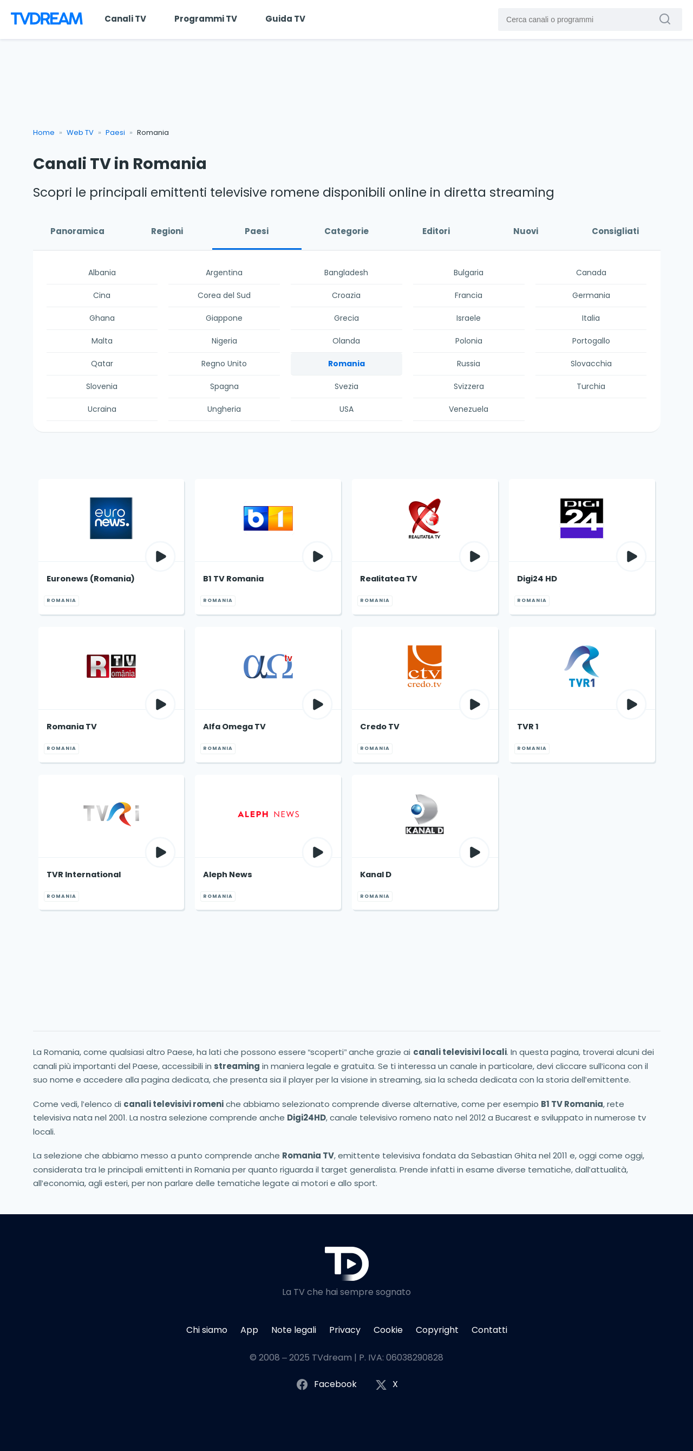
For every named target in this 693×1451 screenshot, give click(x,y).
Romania (346, 363)
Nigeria (224, 340)
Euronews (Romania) (91, 578)
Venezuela (468, 409)
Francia (468, 295)
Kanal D (375, 874)
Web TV (80, 132)
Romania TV (72, 726)
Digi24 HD (537, 578)
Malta (102, 340)
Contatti (489, 1330)
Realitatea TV (388, 578)
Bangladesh (346, 272)
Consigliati (615, 231)
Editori (436, 231)
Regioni (167, 231)
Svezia (346, 386)
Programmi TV (205, 18)
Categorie (346, 231)
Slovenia (101, 386)
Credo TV (380, 726)
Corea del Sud (224, 295)
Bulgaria (468, 272)
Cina (101, 295)
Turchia (591, 386)
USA (346, 409)
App (249, 1330)
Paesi (115, 132)
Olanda (346, 340)
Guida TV (285, 18)
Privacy (345, 1330)
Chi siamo (206, 1330)
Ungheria (224, 409)
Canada (591, 272)
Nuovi (525, 231)
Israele (468, 318)
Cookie (388, 1330)
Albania (102, 272)
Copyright (437, 1330)
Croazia (346, 295)
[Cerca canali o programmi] (667, 19)
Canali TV (125, 18)
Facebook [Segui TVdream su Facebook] (326, 1384)
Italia (591, 318)
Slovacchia (591, 363)
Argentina (224, 272)
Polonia (468, 340)
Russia (468, 363)
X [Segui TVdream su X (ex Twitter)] (386, 1384)
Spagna (224, 386)
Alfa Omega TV (234, 726)
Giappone (224, 318)
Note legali (293, 1330)
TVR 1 (528, 726)
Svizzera (469, 386)
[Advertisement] (347, 87)
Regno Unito (224, 363)
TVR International (84, 874)
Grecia (346, 318)
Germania (591, 295)
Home (44, 132)
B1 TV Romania (233, 578)
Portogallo (591, 340)
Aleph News (227, 874)
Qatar (102, 363)
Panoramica (77, 231)
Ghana (102, 318)
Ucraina (102, 409)
